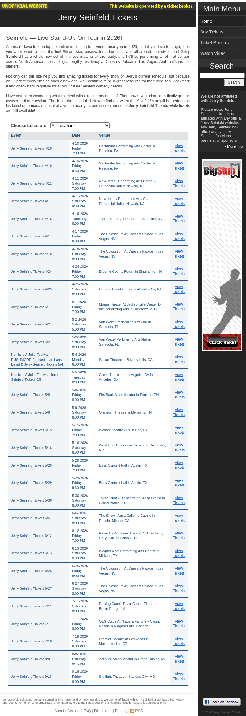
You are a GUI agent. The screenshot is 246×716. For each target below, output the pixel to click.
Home (206, 21)
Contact (73, 711)
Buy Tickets (212, 31)
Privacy (121, 711)
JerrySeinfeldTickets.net (18, 699)
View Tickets (179, 148)
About (59, 711)
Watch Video (213, 53)
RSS (139, 711)
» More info (233, 146)
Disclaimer (103, 711)
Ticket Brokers (214, 42)
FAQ (87, 711)
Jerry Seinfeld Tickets (98, 17)
